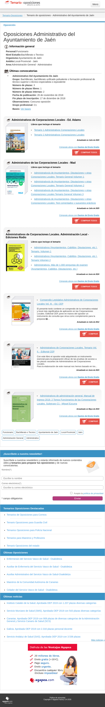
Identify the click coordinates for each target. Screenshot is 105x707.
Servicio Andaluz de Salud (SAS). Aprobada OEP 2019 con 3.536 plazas (44, 636)
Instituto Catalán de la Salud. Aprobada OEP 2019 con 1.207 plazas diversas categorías (51, 603)
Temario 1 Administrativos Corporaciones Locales (59, 130)
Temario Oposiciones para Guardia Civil (27, 522)
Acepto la (88, 493)
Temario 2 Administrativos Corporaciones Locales (59, 134)
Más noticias (97, 640)
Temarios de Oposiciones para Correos (27, 514)
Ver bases (26, 109)
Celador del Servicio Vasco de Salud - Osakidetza (32, 590)
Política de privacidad (57, 698)
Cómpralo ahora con (79, 147)
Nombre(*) (6, 469)
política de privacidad (93, 493)
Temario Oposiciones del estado (23, 545)
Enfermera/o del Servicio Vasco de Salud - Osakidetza (34, 559)
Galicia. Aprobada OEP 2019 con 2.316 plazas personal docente (39, 629)
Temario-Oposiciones (12, 15)
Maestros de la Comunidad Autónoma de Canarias (32, 582)
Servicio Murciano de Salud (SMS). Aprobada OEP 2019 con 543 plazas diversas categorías (54, 610)
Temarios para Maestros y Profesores (26, 538)
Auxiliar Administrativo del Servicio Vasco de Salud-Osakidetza (39, 574)
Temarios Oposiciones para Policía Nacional (29, 530)
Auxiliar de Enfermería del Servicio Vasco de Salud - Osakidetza (39, 566)
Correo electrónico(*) (11, 483)
